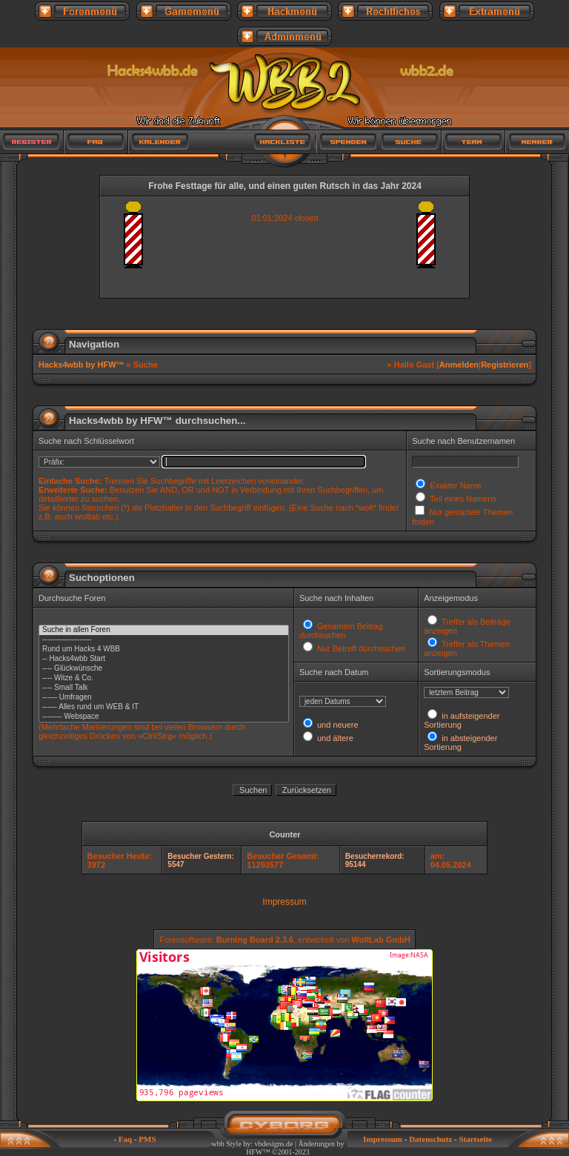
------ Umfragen (163, 697)
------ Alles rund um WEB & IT (163, 707)
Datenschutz (430, 1139)
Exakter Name (454, 485)
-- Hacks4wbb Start (163, 659)
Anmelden (459, 364)
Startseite (475, 1139)
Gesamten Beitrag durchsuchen (341, 631)
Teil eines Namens (461, 498)
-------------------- (163, 640)
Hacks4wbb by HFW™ (83, 364)
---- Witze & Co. (163, 678)
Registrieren (504, 364)
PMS (147, 1139)
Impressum (284, 902)
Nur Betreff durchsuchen (360, 648)
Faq (125, 1139)
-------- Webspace (163, 717)
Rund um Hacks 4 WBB (163, 649)
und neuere (337, 724)
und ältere (334, 738)
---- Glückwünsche (163, 669)
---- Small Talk (163, 688)
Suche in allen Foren (163, 630)
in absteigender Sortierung (460, 742)
